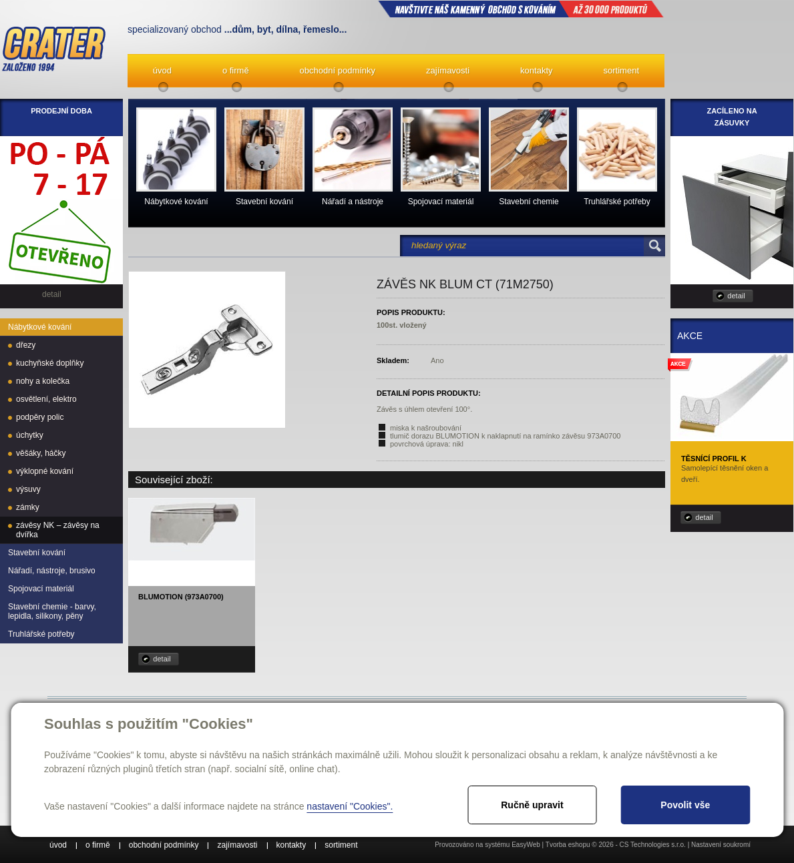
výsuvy (28, 489)
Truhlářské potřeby (41, 634)
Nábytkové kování (39, 327)
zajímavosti (447, 70)
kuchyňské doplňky (49, 363)
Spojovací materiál (41, 588)
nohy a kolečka (42, 381)
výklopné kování (44, 471)
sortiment (621, 70)
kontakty (536, 70)
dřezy (25, 345)
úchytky (29, 435)
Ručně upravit (532, 805)
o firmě (235, 70)
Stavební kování (36, 552)
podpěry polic (39, 417)
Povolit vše (685, 805)
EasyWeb (526, 844)
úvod (162, 70)
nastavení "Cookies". (350, 806)
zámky (27, 507)
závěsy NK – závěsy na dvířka (58, 530)
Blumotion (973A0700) (181, 597)
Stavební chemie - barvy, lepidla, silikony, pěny (52, 611)
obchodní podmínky (337, 70)
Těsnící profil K (714, 459)
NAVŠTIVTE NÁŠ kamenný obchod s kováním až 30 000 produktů (520, 8)
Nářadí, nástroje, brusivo (51, 570)
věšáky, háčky (40, 453)
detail (161, 659)
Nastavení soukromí (721, 844)
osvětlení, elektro (46, 399)
